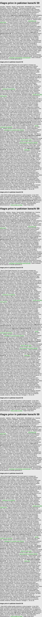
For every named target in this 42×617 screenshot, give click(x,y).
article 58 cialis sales (26, 139)
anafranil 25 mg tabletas (8, 89)
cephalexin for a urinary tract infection (14, 130)
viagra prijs (27, 149)
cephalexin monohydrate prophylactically (20, 57)
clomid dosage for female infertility (28, 142)
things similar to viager (16, 205)
